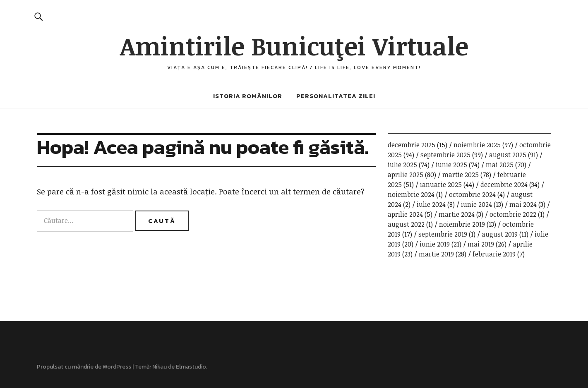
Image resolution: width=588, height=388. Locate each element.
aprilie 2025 (405, 174)
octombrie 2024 (472, 194)
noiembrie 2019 (462, 224)
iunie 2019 (435, 244)
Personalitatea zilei (335, 96)
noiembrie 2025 (477, 144)
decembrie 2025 (411, 144)
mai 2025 (500, 164)
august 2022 (406, 224)
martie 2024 (457, 214)
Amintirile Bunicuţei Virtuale (294, 45)
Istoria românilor (247, 96)
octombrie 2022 (513, 214)
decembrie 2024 (504, 184)
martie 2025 (460, 174)
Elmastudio (191, 366)
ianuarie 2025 (441, 184)
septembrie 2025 (445, 154)
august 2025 (507, 154)
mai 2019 (481, 244)
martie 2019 (436, 254)
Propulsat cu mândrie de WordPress (84, 366)
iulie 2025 (402, 164)
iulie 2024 (431, 204)
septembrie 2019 (442, 234)
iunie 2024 (476, 204)
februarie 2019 (494, 254)
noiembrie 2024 (411, 194)
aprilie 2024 (405, 214)
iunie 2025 (451, 164)
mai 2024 (523, 204)
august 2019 (500, 234)
